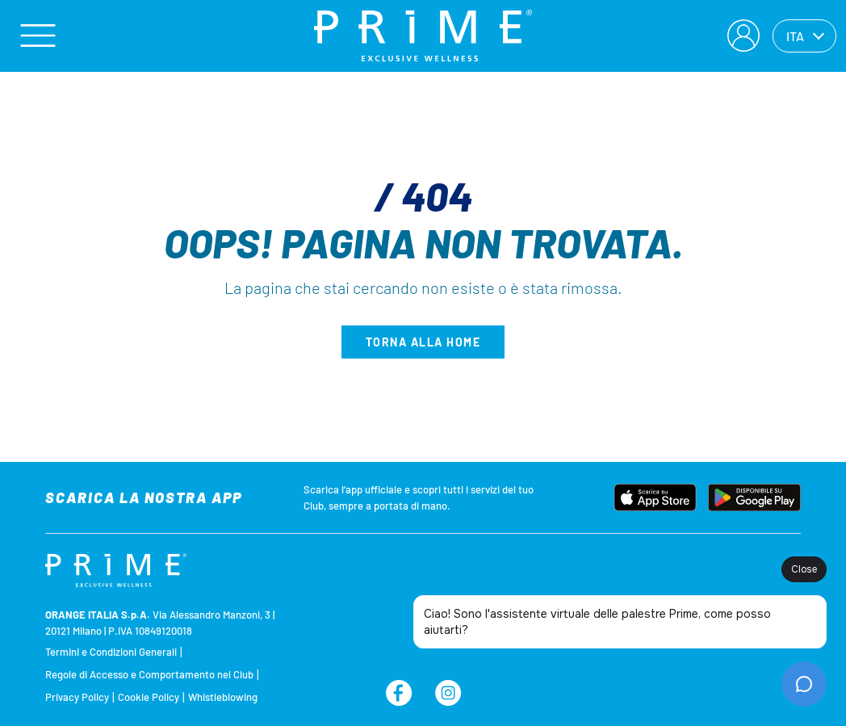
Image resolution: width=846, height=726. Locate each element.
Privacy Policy (77, 696)
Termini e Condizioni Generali (111, 651)
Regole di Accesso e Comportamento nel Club (149, 674)
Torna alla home (423, 342)
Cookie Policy (148, 696)
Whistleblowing (223, 696)
